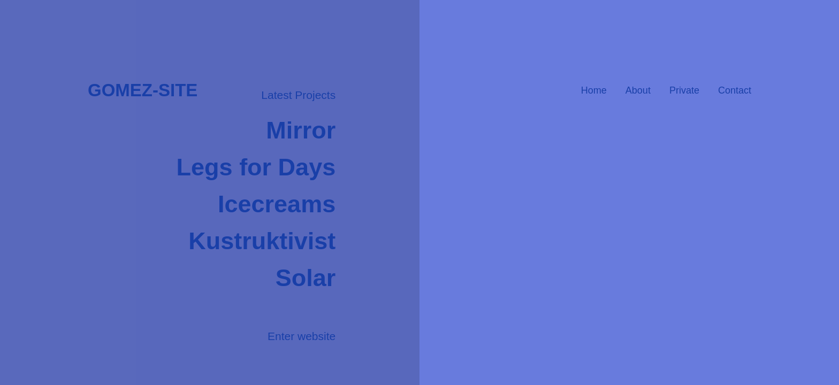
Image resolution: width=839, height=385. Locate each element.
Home (594, 90)
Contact (734, 90)
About (638, 90)
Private (684, 90)
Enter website (301, 336)
